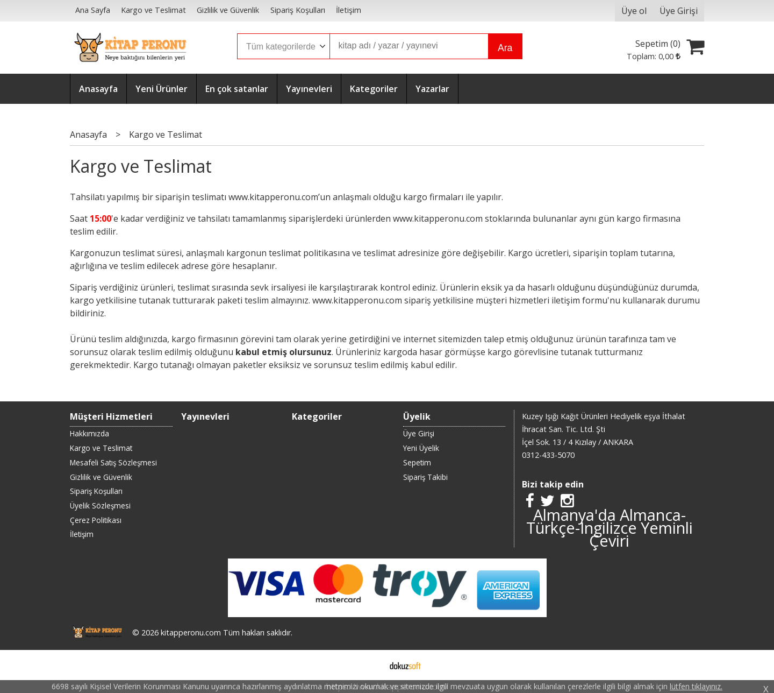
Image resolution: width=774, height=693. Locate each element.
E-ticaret (370, 665)
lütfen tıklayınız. (696, 686)
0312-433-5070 (548, 455)
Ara (505, 48)
